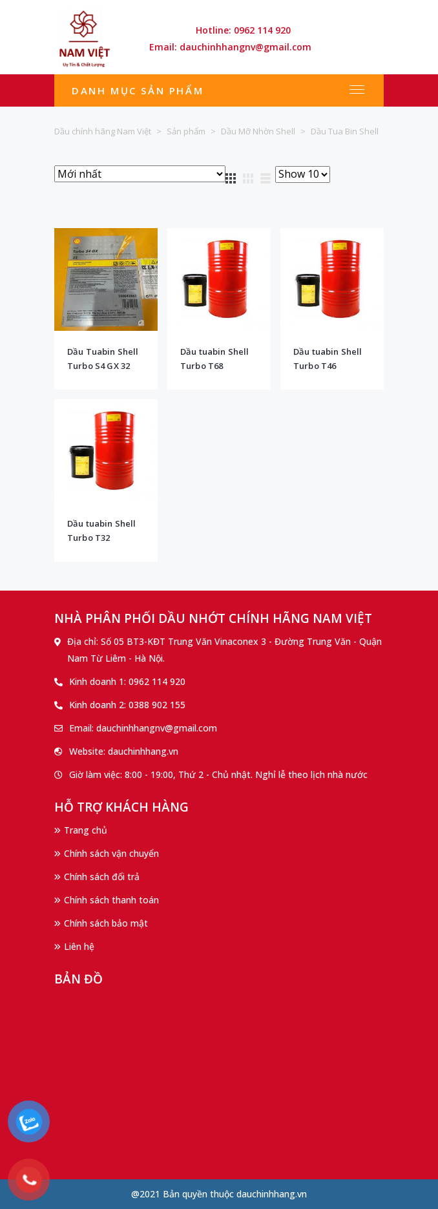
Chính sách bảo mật (106, 923)
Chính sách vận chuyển (111, 853)
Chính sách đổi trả (102, 876)
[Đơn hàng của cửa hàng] (139, 173)
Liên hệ (79, 946)
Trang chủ (85, 830)
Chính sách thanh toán (111, 900)
